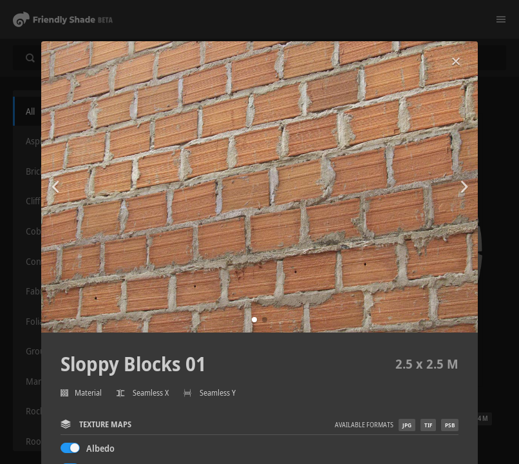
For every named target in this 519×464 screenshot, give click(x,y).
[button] (254, 319)
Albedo (100, 448)
